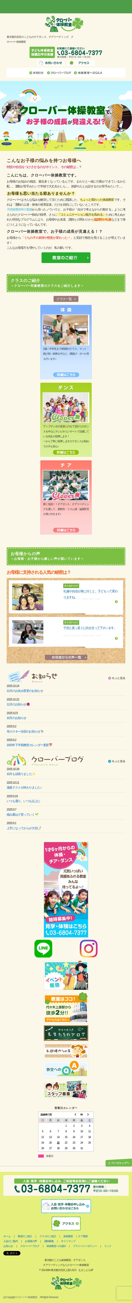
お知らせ (36, 72)
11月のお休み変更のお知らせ (25, 691)
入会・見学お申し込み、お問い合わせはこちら (66, 1206)
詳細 (116, 601)
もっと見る (116, 678)
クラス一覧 (64, 299)
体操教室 (68, 1236)
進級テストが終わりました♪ (24, 787)
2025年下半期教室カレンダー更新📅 (29, 745)
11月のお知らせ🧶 (18, 704)
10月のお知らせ (16, 718)
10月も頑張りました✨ (21, 774)
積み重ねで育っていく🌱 (22, 814)
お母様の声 (31, 1241)
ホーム (6, 1236)
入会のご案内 (10, 1241)
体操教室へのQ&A (88, 72)
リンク (107, 1246)
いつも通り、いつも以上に (23, 801)
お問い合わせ (51, 63)
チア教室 (83, 1236)
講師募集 (49, 1241)
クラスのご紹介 (47, 1236)
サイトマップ (68, 1241)
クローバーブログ (59, 72)
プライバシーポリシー (85, 1246)
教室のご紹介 (25, 1236)
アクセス (81, 63)
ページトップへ (119, 1162)
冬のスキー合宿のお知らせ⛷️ (25, 731)
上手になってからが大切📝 (24, 828)
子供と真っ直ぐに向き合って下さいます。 (89, 628)
